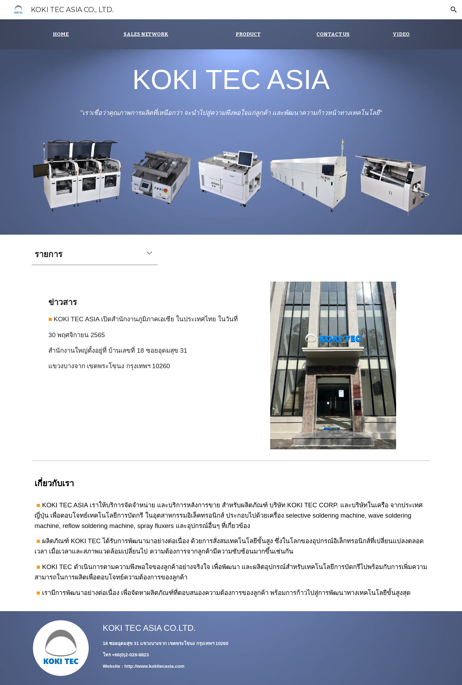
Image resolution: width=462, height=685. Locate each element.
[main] (61, 34)
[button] (453, 9)
